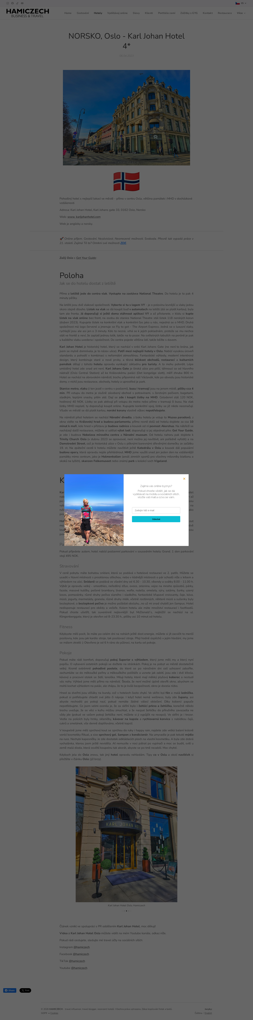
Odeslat (156, 519)
